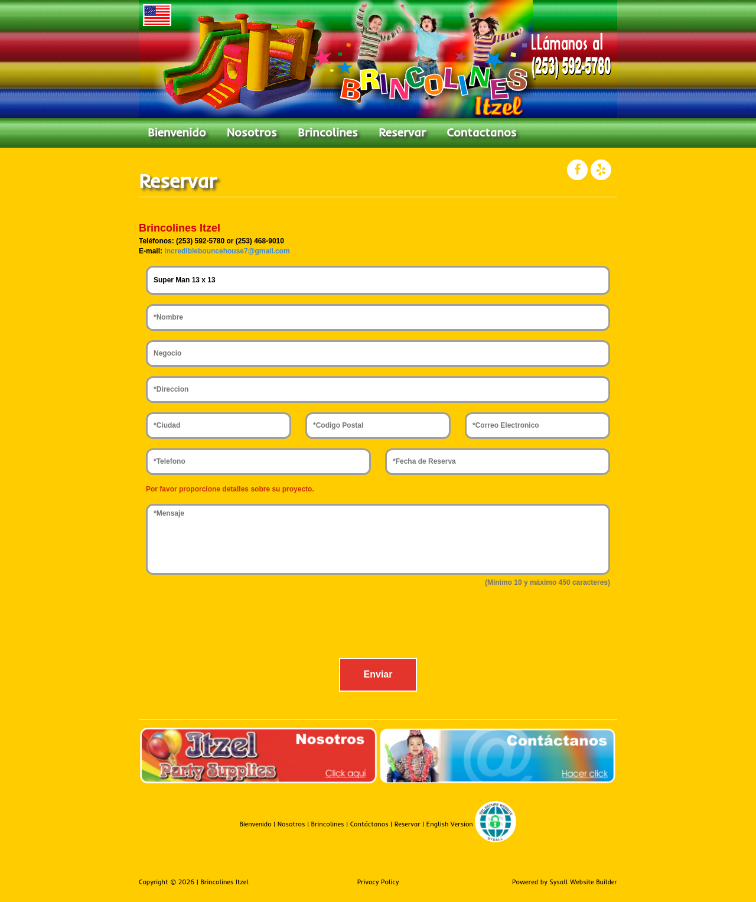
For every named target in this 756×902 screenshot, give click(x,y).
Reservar (402, 132)
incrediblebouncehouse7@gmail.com (226, 251)
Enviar (378, 674)
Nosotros (252, 132)
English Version (449, 824)
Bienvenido (177, 132)
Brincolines (328, 132)
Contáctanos (369, 824)
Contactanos (481, 132)
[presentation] (378, 626)
